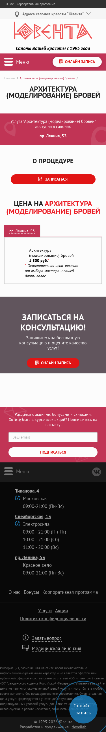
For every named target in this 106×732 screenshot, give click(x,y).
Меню (22, 471)
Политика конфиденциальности (53, 618)
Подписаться (53, 452)
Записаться (56, 179)
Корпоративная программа (36, 4)
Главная (10, 78)
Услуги (45, 610)
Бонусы (31, 592)
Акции (61, 610)
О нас (10, 4)
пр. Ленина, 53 (53, 135)
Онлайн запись (56, 362)
